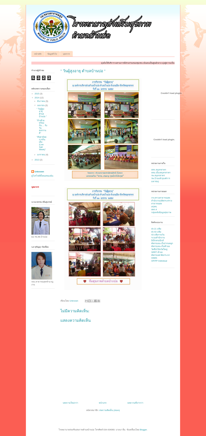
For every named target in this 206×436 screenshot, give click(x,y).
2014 (37, 97)
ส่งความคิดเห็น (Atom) (109, 410)
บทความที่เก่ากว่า (135, 403)
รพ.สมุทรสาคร (158, 175)
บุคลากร (66, 54)
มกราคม (41, 154)
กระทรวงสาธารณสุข (160, 198)
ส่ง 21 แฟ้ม (156, 229)
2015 (37, 93)
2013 (37, 160)
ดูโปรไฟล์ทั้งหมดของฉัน (42, 176)
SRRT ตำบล (157, 252)
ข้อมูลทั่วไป (52, 54)
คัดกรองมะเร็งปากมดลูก (162, 243)
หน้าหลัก (38, 54)
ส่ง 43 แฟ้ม (156, 232)
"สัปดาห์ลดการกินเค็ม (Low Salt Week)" (41, 143)
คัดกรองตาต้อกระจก (160, 255)
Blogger (143, 429)
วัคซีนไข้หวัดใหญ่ (159, 249)
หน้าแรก (103, 403)
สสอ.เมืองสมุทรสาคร (160, 172)
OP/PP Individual (159, 261)
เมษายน (41, 105)
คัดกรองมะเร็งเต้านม (160, 246)
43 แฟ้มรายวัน (157, 234)
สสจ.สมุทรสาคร (158, 169)
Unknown (39, 171)
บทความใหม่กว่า (70, 403)
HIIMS (154, 258)
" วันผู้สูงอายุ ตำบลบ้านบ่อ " (42, 113)
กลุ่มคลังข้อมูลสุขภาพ (161, 212)
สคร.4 (154, 209)
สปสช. (154, 206)
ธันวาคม (41, 101)
